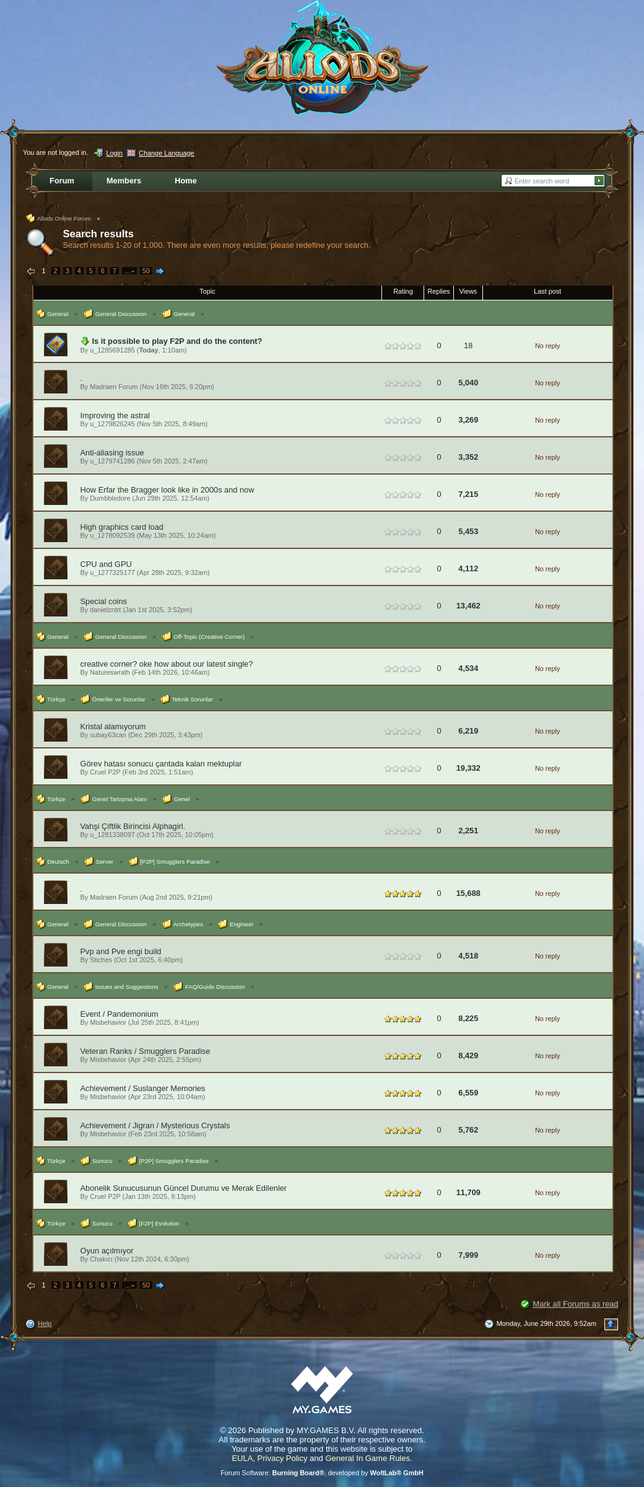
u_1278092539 (112, 535)
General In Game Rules (367, 1458)
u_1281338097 (112, 834)
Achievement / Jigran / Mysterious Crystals (155, 1125)
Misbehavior (108, 1022)
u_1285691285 (112, 350)
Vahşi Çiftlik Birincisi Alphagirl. (133, 826)
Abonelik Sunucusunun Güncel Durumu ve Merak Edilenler (183, 1188)
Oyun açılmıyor (107, 1250)
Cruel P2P (105, 772)
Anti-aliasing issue (112, 452)
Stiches (101, 959)
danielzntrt (105, 609)
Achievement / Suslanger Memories (143, 1088)
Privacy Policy (283, 1458)
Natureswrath (110, 672)
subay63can (108, 735)
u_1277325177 (112, 572)
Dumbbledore (110, 498)
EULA (242, 1458)
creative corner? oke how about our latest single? (166, 664)
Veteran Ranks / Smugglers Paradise (145, 1051)
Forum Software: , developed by (322, 1472)
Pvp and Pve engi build (121, 951)
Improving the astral (115, 415)
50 (146, 270)
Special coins (103, 601)
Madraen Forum (113, 386)
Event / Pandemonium (119, 1014)
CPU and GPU (106, 564)
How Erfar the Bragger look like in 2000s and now (167, 489)
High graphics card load (121, 527)
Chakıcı (101, 1259)
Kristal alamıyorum (113, 726)
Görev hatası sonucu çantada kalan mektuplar (161, 763)
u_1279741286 (112, 461)
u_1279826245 (112, 424)
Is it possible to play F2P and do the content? (177, 341)
